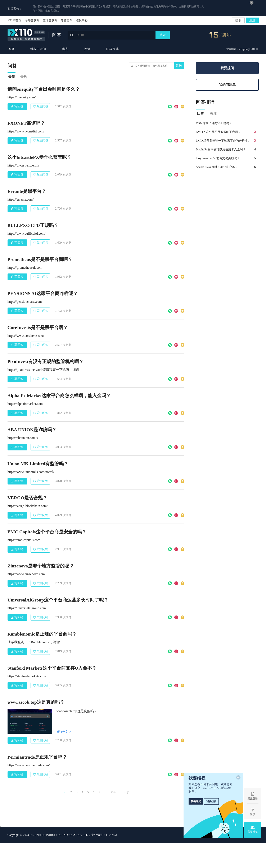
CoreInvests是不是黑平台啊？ (38, 327)
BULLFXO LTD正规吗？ (33, 225)
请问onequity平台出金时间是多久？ (44, 89)
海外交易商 (32, 20)
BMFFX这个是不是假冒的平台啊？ (218, 132)
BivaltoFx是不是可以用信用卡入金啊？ (221, 149)
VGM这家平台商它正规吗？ (214, 123)
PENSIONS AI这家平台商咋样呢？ (43, 293)
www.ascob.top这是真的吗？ (36, 702)
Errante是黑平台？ (27, 191)
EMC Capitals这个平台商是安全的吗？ (47, 531)
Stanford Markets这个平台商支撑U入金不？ (52, 668)
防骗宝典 (112, 49)
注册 (252, 20)
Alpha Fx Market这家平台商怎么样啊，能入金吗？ (59, 395)
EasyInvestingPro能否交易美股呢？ (218, 158)
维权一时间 (38, 49)
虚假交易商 (50, 20)
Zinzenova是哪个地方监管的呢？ (41, 565)
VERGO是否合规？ (28, 497)
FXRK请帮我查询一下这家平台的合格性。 (223, 140)
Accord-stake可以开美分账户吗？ (217, 167)
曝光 (65, 49)
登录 (238, 20)
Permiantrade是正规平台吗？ (37, 757)
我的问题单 (227, 84)
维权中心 (81, 20)
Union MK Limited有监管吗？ (38, 463)
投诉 (87, 49)
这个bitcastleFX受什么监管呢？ (40, 157)
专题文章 (66, 20)
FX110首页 (14, 20)
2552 (114, 792)
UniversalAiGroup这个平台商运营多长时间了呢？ (58, 600)
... (105, 792)
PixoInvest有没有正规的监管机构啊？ (46, 361)
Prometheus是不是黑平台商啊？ (40, 259)
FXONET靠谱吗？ (26, 123)
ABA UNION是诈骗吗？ (32, 429)
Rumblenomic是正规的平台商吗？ (42, 634)
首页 (11, 49)
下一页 (125, 792)
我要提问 (227, 68)
